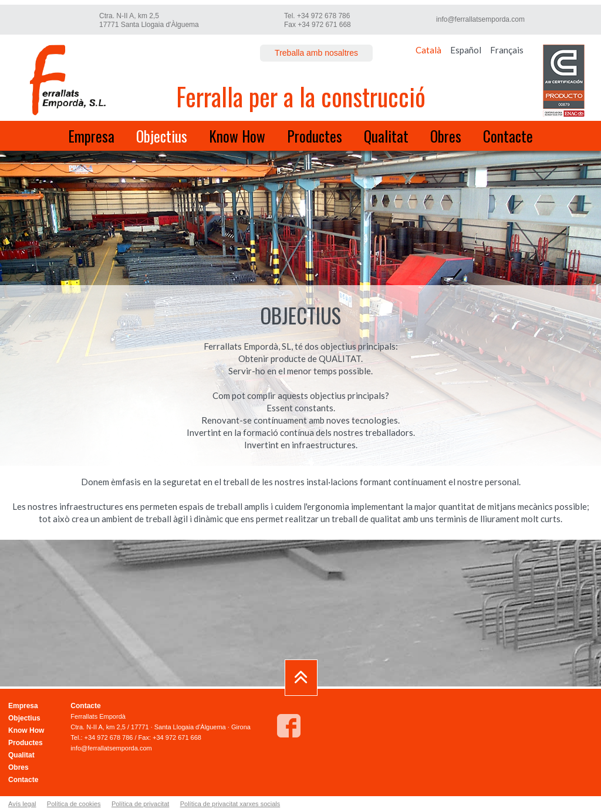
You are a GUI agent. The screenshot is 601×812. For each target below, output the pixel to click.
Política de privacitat (140, 803)
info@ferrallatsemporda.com (480, 19)
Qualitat (386, 136)
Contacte (508, 136)
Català (428, 50)
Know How (237, 136)
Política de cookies (74, 803)
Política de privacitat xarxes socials (230, 803)
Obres (445, 136)
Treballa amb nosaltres (316, 52)
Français (507, 50)
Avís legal (22, 803)
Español (465, 50)
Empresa (91, 136)
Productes (314, 136)
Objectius (161, 136)
